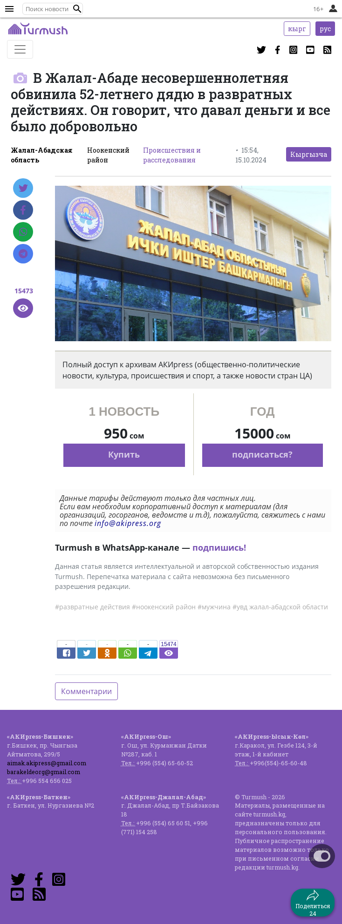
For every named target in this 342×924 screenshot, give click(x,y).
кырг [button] (297, 28)
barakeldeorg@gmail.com (43, 772)
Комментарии (86, 691)
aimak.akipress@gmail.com (46, 763)
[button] (77, 8)
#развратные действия (92, 606)
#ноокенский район (164, 606)
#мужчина (214, 606)
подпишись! (219, 547)
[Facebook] (23, 210)
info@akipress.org (128, 523)
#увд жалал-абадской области (280, 606)
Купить (124, 454)
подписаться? (262, 454)
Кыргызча (308, 154)
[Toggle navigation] (20, 49)
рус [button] (325, 28)
